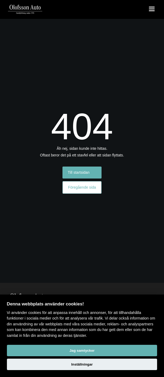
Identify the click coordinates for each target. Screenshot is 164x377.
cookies (34, 312)
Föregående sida (82, 187)
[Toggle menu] (152, 9)
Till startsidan (79, 172)
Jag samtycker (81, 351)
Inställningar (82, 364)
